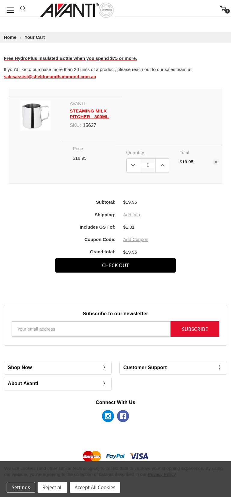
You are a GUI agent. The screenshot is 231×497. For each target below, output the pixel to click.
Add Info (131, 214)
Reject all (52, 487)
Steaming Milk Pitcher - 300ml (89, 113)
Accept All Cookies (95, 487)
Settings (21, 487)
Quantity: (136, 152)
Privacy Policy (162, 474)
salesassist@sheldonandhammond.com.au (50, 76)
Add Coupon (135, 239)
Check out (115, 265)
